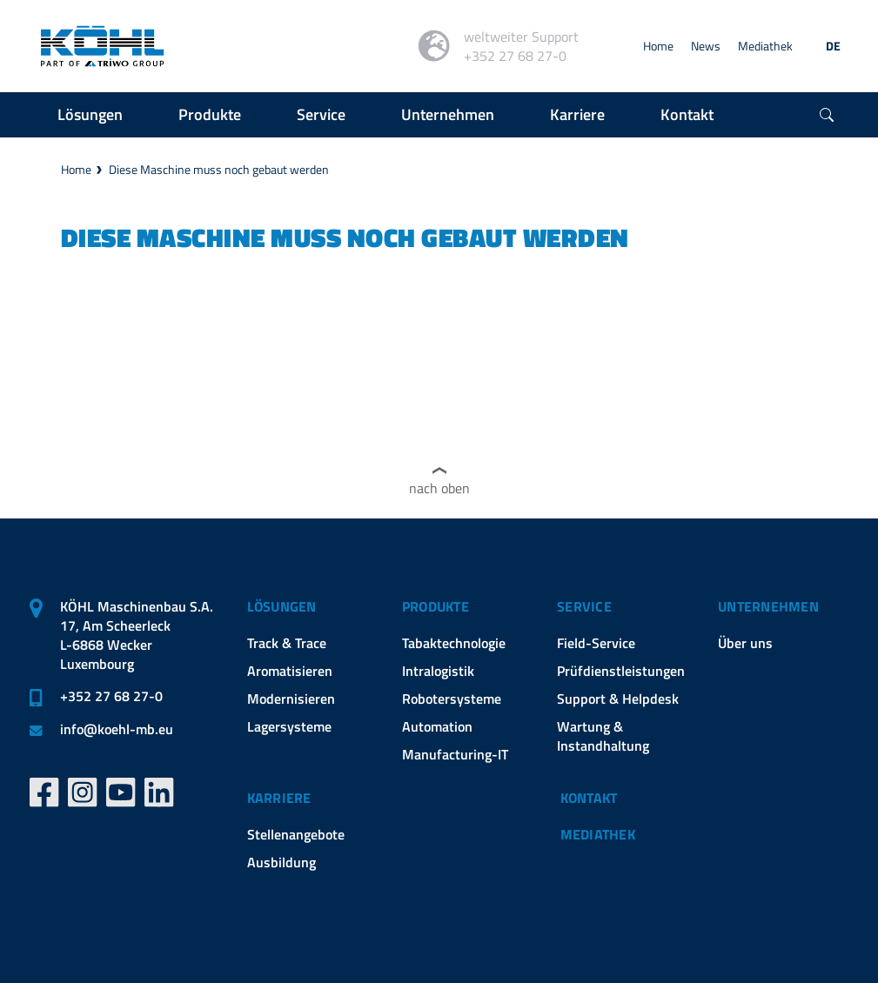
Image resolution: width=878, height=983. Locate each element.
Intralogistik (438, 670)
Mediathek (765, 46)
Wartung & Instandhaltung (603, 736)
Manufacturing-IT (455, 754)
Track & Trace (286, 642)
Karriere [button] (577, 114)
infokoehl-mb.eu (116, 729)
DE (833, 46)
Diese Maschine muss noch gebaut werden (219, 169)
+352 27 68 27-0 (111, 695)
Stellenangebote (296, 834)
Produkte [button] (209, 114)
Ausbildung (281, 862)
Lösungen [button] (90, 114)
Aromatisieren (289, 670)
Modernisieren (291, 698)
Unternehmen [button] (447, 114)
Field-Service (596, 642)
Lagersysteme (289, 726)
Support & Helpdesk (618, 698)
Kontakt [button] (687, 114)
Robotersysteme (451, 698)
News (705, 46)
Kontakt (589, 797)
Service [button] (321, 114)
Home (658, 46)
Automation (437, 726)
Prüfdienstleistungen (621, 670)
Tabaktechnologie (454, 642)
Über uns (745, 642)
